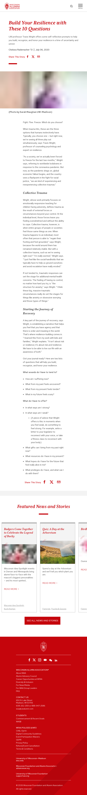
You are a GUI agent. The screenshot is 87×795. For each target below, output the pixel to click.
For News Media (23, 685)
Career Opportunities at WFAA (29, 679)
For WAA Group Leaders (26, 688)
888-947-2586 (38, 705)
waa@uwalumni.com (24, 709)
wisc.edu (20, 760)
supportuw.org (22, 776)
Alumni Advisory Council (26, 676)
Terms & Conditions (24, 749)
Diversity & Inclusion (24, 682)
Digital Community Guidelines (28, 734)
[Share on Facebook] (27, 57)
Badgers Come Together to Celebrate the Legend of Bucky (18, 532)
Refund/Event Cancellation (28, 746)
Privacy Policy (22, 743)
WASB (18, 721)
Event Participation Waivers (28, 737)
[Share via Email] (38, 57)
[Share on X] (33, 57)
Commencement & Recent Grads (30, 718)
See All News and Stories (42, 620)
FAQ (18, 691)
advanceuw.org (23, 768)
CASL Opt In (21, 731)
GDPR (18, 740)
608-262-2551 (22, 705)
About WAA (21, 673)
